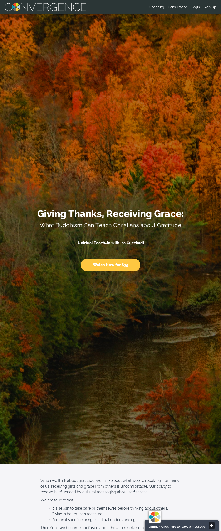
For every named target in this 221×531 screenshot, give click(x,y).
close (212, 525)
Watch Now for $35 (110, 265)
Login (195, 7)
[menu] (181, 7)
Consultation (177, 7)
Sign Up (210, 7)
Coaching (156, 7)
